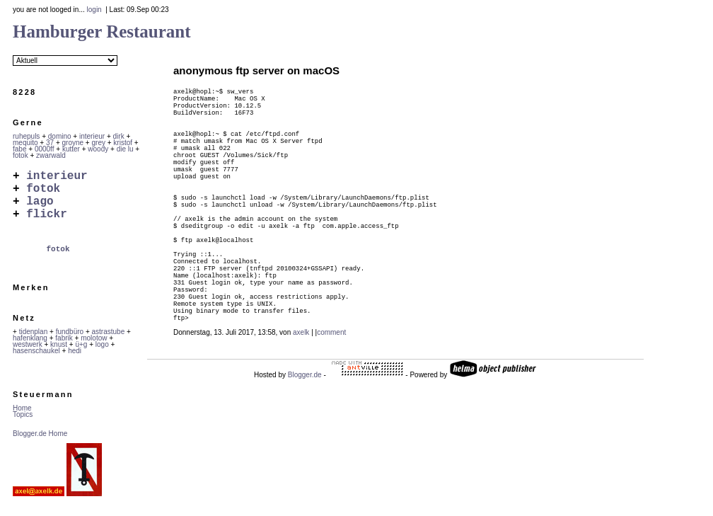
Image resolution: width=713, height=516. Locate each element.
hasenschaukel (36, 362)
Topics (23, 426)
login (94, 9)
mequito (25, 143)
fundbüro (69, 343)
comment (331, 402)
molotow (94, 349)
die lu (125, 149)
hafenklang (30, 349)
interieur (92, 136)
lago (39, 209)
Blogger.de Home (40, 445)
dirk (118, 136)
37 (50, 143)
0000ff (44, 149)
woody (98, 149)
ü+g (81, 356)
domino (59, 136)
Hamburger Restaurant (102, 31)
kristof (122, 143)
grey (98, 143)
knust (58, 356)
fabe (19, 149)
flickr (46, 224)
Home (22, 419)
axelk (301, 402)
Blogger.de (305, 445)
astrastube (108, 343)
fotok (20, 155)
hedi (74, 362)
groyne (73, 143)
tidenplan (33, 343)
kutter (71, 149)
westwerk (27, 356)
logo (102, 356)
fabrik (63, 349)
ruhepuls (26, 136)
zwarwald (51, 155)
